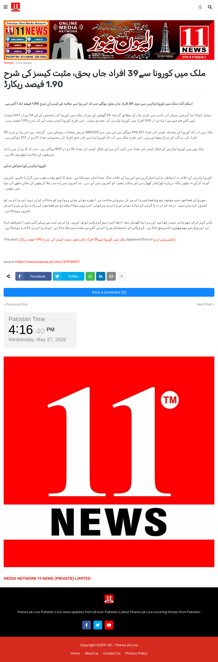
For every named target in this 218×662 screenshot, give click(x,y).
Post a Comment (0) (109, 292)
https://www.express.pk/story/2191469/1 (47, 262)
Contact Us (111, 653)
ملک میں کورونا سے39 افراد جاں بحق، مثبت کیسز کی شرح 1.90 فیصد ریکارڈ (72, 239)
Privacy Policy (136, 653)
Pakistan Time (27, 319)
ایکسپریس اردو (164, 239)
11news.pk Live (126, 645)
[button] (5, 7)
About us (91, 653)
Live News (24, 63)
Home (8, 63)
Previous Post (16, 304)
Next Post (204, 304)
